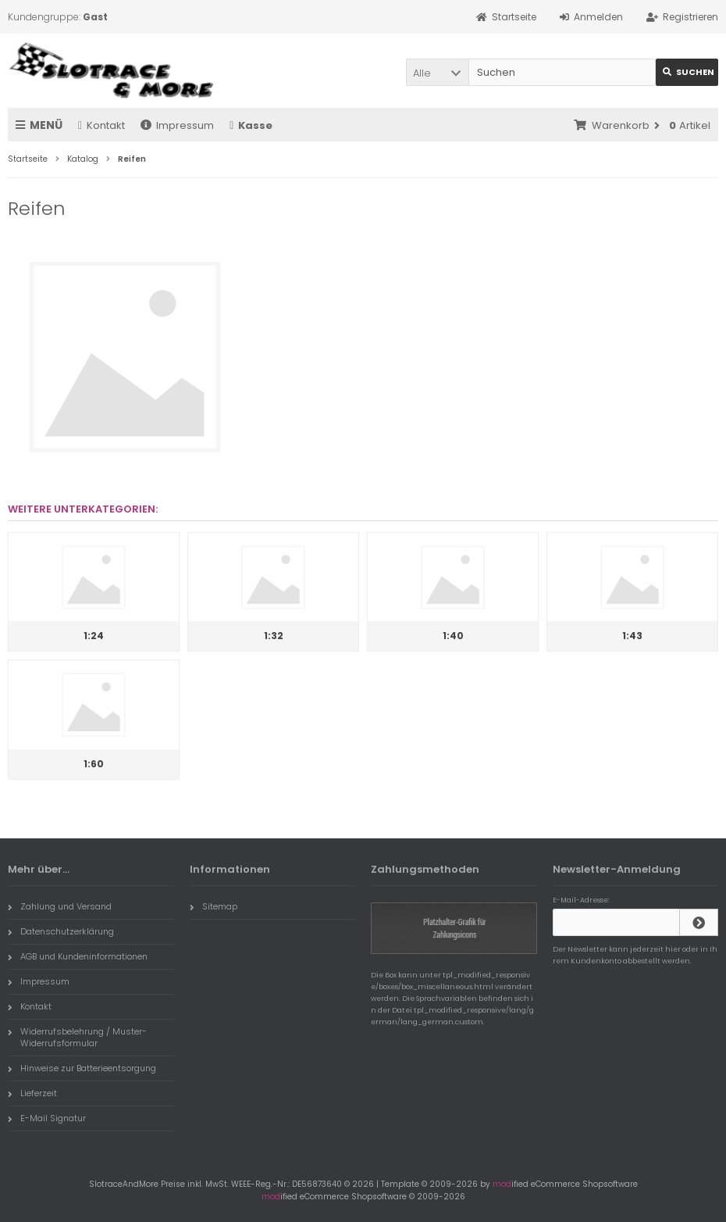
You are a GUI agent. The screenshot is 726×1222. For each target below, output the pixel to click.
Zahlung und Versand (60, 906)
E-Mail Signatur (47, 1118)
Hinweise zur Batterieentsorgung (82, 1068)
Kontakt (101, 125)
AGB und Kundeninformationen (78, 956)
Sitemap (213, 906)
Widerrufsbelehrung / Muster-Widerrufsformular (77, 1037)
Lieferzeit (32, 1093)
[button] (437, 72)
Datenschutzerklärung (61, 931)
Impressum (177, 125)
